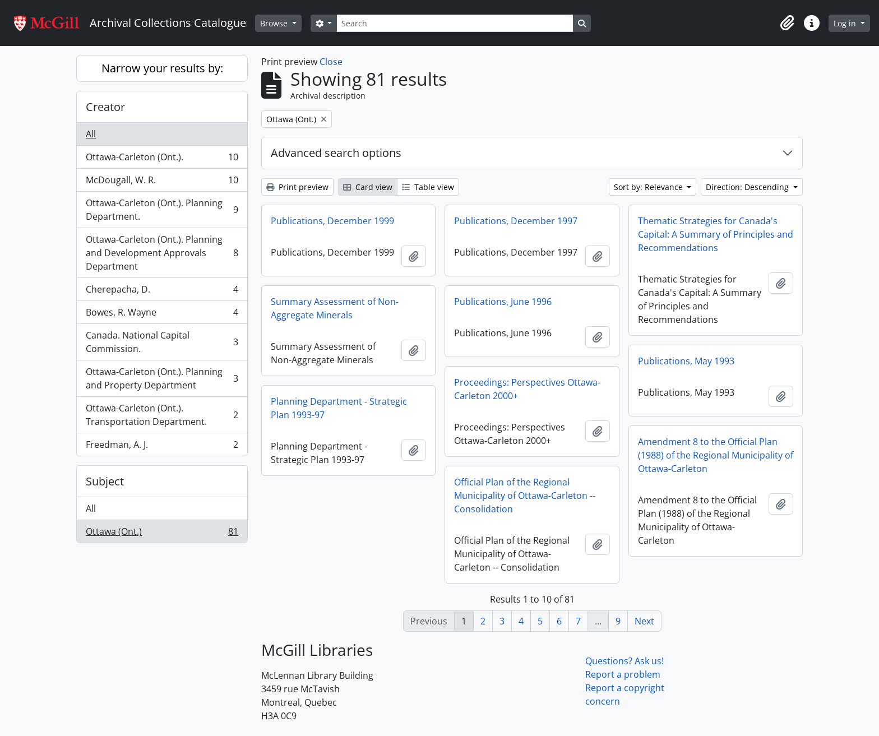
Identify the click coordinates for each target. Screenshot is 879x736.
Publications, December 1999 (332, 221)
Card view (367, 187)
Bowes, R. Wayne (161, 314)
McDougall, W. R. (161, 182)
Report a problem (622, 674)
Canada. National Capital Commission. (161, 342)
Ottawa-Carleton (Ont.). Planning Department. (161, 210)
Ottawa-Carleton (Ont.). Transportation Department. (161, 415)
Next (644, 621)
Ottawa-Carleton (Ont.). (161, 159)
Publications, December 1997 (515, 221)
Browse (275, 23)
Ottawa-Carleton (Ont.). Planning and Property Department (161, 378)
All (91, 134)
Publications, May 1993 (686, 361)
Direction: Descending (748, 187)
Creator (105, 106)
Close (331, 61)
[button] (787, 23)
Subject (105, 481)
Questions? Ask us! (624, 661)
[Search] (454, 23)
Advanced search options (336, 152)
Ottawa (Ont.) (161, 534)
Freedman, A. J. (161, 447)
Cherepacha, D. (161, 292)
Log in (846, 23)
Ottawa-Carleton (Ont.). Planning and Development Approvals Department (161, 252)
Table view (428, 187)
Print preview (297, 187)
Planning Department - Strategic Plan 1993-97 (339, 408)
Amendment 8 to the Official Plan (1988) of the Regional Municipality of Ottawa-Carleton (715, 455)
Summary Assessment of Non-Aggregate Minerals (335, 308)
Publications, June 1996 (503, 301)
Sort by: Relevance (649, 187)
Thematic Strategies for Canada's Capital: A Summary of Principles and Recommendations (715, 234)
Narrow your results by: (162, 68)
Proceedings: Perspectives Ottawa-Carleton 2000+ (527, 389)
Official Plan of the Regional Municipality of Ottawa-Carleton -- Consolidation (524, 495)
